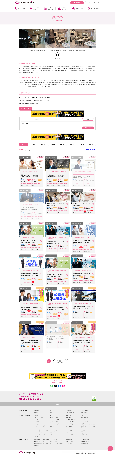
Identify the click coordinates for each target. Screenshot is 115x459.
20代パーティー (69, 419)
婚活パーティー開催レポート (42, 443)
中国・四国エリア (70, 415)
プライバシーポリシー (86, 455)
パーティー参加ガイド (40, 445)
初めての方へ (21, 8)
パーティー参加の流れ (50, 8)
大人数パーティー (54, 435)
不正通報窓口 (53, 443)
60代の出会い (69, 421)
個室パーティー (84, 435)
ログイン (93, 2)
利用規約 (94, 455)
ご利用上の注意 (84, 447)
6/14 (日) (91, 146)
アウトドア (83, 433)
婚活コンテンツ (23, 443)
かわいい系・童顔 (70, 425)
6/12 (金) (72, 146)
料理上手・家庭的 (54, 427)
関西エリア (53, 415)
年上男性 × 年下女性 (71, 423)
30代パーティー (85, 419)
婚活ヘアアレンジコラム (87, 445)
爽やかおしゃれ (69, 429)
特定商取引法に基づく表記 (74, 455)
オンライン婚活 (69, 437)
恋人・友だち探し (85, 421)
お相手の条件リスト (65, 8)
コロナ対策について (86, 443)
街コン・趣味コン (95, 8)
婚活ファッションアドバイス (41, 447)
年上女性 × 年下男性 (55, 423)
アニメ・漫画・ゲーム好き (41, 433)
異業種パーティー (85, 437)
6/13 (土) (81, 146)
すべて (23, 146)
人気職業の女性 (39, 425)
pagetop (57, 407)
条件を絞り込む (87, 129)
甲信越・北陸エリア (86, 413)
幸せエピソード (54, 445)
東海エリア (37, 415)
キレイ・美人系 (69, 427)
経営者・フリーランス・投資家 (88, 430)
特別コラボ (68, 435)
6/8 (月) (33, 146)
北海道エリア (38, 413)
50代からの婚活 (54, 421)
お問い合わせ (64, 455)
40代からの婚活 (39, 421)
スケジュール (57, 59)
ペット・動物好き (39, 435)
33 (67, 364)
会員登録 (78, 2)
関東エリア (53, 413)
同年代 (52, 419)
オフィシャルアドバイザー (56, 447)
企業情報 (58, 455)
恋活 (51, 437)
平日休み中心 (38, 427)
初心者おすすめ (39, 419)
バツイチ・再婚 (54, 433)
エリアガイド (38, 449)
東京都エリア (69, 413)
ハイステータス (84, 423)
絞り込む (109, 449)
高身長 (52, 429)
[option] (32, 38)
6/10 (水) (52, 146)
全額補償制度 (69, 443)
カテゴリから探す (24, 419)
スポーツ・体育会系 (40, 429)
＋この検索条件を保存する (90, 152)
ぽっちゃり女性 (84, 425)
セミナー (37, 439)
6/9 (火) (43, 146)
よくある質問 (79, 8)
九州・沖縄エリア (85, 415)
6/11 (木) (62, 146)
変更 (87, 121)
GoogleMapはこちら (26, 109)
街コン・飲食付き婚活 (40, 437)
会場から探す (23, 413)
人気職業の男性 (54, 425)
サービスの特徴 (36, 8)
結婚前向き (37, 423)
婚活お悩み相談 (69, 445)
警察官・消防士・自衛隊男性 (88, 427)
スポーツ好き (69, 433)
